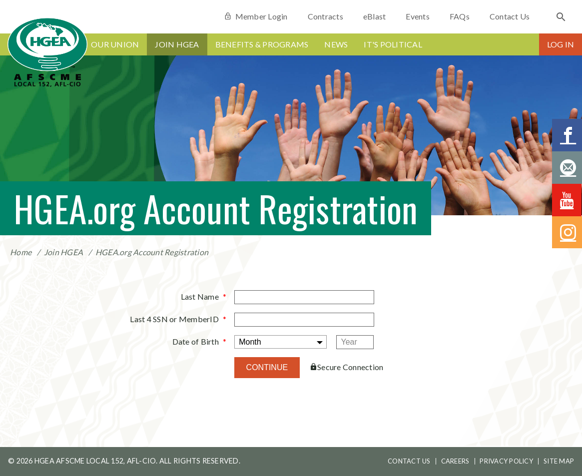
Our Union (115, 44)
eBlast (374, 16)
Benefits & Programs (262, 44)
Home (20, 252)
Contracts (325, 16)
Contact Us (510, 16)
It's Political (393, 44)
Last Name (200, 296)
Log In (561, 44)
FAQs (460, 16)
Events (418, 16)
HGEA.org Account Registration (151, 252)
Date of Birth (195, 341)
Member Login (255, 16)
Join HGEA (177, 44)
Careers (455, 461)
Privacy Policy (506, 461)
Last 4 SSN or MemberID (174, 319)
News (336, 44)
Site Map (559, 461)
